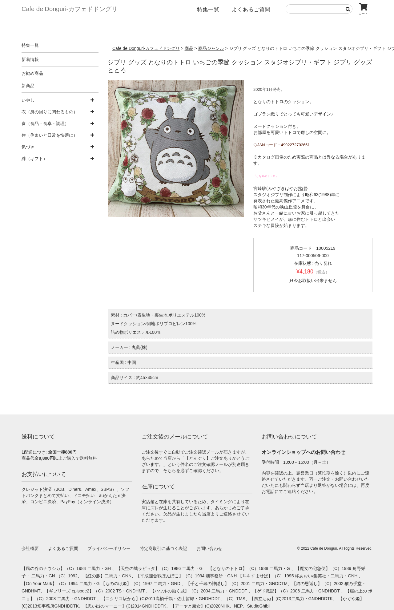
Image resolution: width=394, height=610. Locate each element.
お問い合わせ (209, 548)
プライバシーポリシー (109, 548)
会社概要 (30, 548)
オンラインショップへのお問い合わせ (303, 452)
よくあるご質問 (250, 9)
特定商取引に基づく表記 (163, 548)
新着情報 (30, 59)
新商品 (28, 85)
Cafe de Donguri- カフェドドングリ (70, 9)
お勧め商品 (32, 73)
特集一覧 (208, 9)
